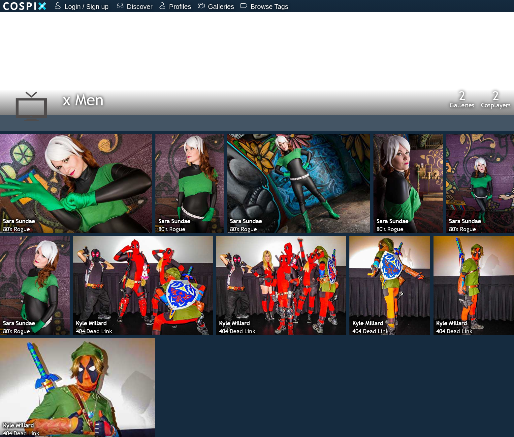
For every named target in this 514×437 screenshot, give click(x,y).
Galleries (462, 99)
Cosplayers (496, 99)
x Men (83, 100)
